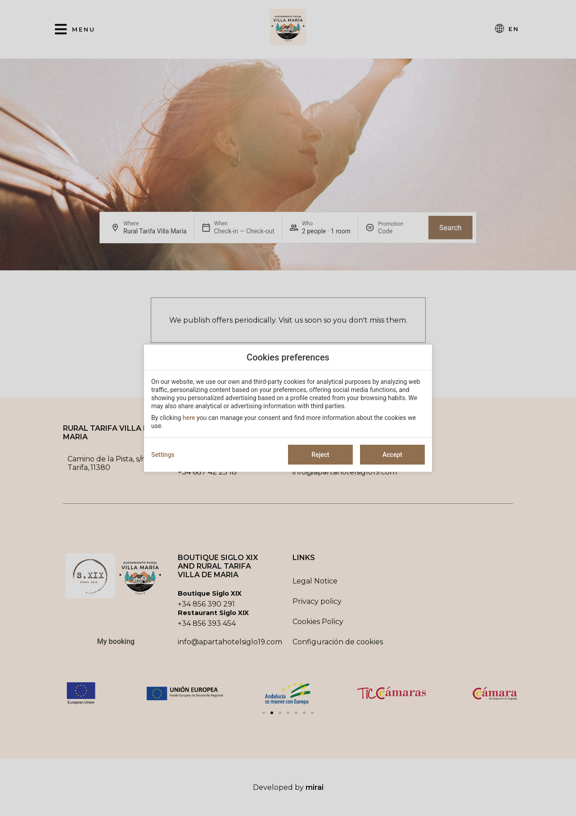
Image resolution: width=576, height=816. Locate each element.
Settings (163, 454)
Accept (392, 454)
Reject (320, 454)
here (189, 417)
